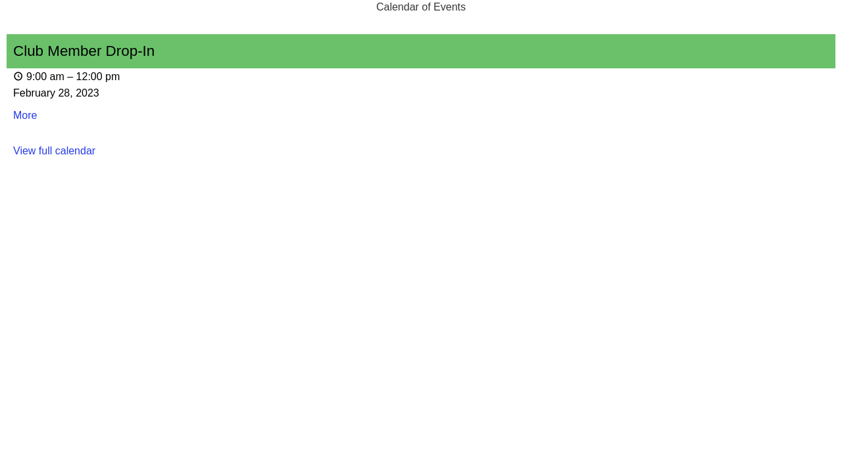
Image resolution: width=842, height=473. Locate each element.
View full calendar (54, 150)
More (25, 115)
